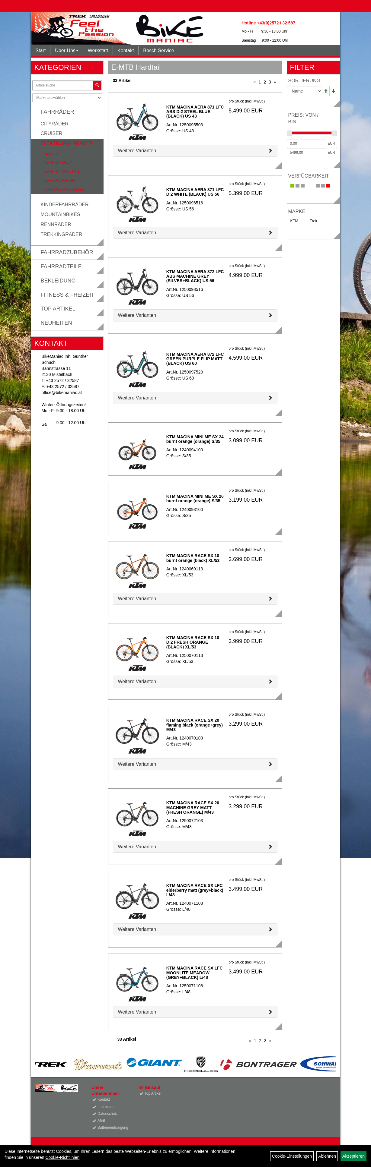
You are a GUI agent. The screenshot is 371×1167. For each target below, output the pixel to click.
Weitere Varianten (137, 150)
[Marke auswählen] (67, 97)
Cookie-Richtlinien (62, 1157)
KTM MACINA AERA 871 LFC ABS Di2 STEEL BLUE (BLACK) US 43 (195, 112)
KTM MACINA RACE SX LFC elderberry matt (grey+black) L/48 (194, 890)
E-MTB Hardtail (62, 171)
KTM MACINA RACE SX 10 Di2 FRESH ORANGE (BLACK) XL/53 (192, 642)
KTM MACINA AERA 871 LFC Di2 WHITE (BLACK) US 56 (195, 192)
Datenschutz (108, 1114)
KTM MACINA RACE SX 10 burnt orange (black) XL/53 (193, 558)
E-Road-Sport (61, 180)
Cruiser (51, 133)
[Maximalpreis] (306, 152)
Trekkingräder (61, 234)
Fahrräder (57, 112)
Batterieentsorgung (111, 1127)
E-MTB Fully (58, 162)
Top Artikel (57, 309)
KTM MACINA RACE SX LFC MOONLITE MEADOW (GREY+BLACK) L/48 (194, 973)
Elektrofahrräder (66, 143)
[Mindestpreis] (306, 143)
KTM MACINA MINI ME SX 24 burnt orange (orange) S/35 (195, 439)
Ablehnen (327, 1156)
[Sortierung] (304, 91)
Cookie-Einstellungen (292, 1156)
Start (40, 50)
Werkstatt (98, 50)
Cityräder (54, 123)
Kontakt (125, 50)
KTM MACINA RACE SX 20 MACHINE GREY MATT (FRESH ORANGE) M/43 (192, 807)
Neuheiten (56, 323)
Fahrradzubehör (66, 252)
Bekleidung (57, 281)
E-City (52, 153)
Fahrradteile (61, 266)
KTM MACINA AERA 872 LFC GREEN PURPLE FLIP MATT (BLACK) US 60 (195, 359)
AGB (101, 1120)
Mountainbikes (60, 214)
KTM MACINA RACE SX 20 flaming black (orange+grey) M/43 (194, 725)
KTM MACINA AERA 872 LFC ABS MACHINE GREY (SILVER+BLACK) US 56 (195, 276)
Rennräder (55, 224)
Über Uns (66, 50)
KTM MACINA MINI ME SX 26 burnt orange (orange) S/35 (195, 498)
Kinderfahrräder (64, 204)
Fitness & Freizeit (67, 295)
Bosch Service (158, 50)
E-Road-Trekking (65, 189)
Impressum (106, 1107)
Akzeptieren (353, 1156)
